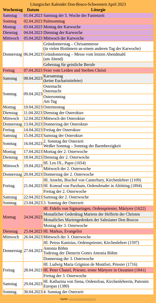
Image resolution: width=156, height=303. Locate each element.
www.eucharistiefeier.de (82, 299)
